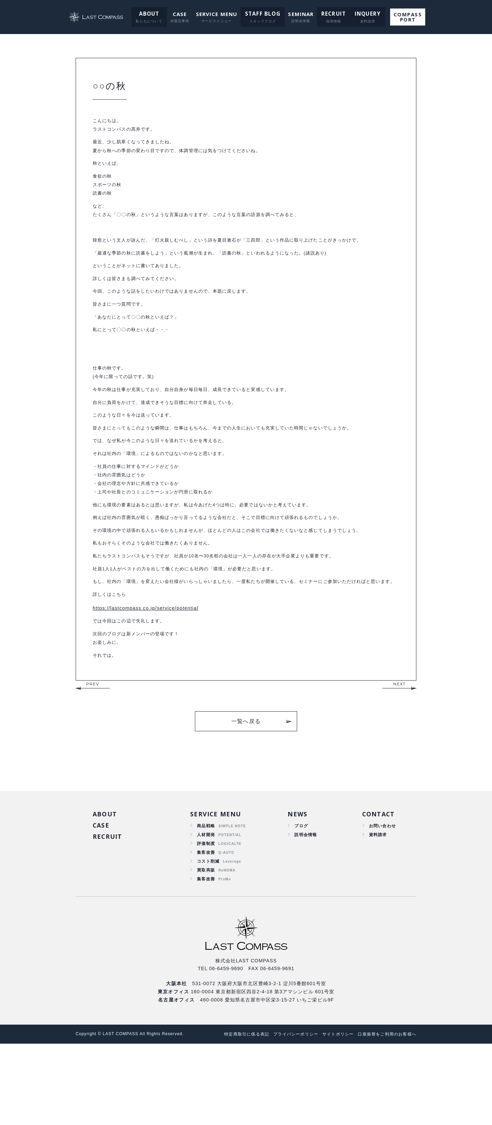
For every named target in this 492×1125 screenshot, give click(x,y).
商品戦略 (206, 900)
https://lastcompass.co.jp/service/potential (145, 676)
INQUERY (362, 14)
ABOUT (150, 14)
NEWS (295, 888)
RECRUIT (331, 14)
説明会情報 (304, 910)
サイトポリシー (331, 1115)
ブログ (299, 900)
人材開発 (206, 910)
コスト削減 (208, 939)
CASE (180, 14)
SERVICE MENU (217, 14)
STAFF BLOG (262, 14)
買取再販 (206, 949)
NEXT (399, 757)
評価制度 (206, 920)
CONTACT (376, 888)
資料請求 (375, 910)
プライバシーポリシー (285, 1115)
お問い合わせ (380, 900)
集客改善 (206, 929)
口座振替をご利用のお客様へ (384, 1115)
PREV (92, 757)
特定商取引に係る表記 (232, 1115)
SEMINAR (299, 14)
